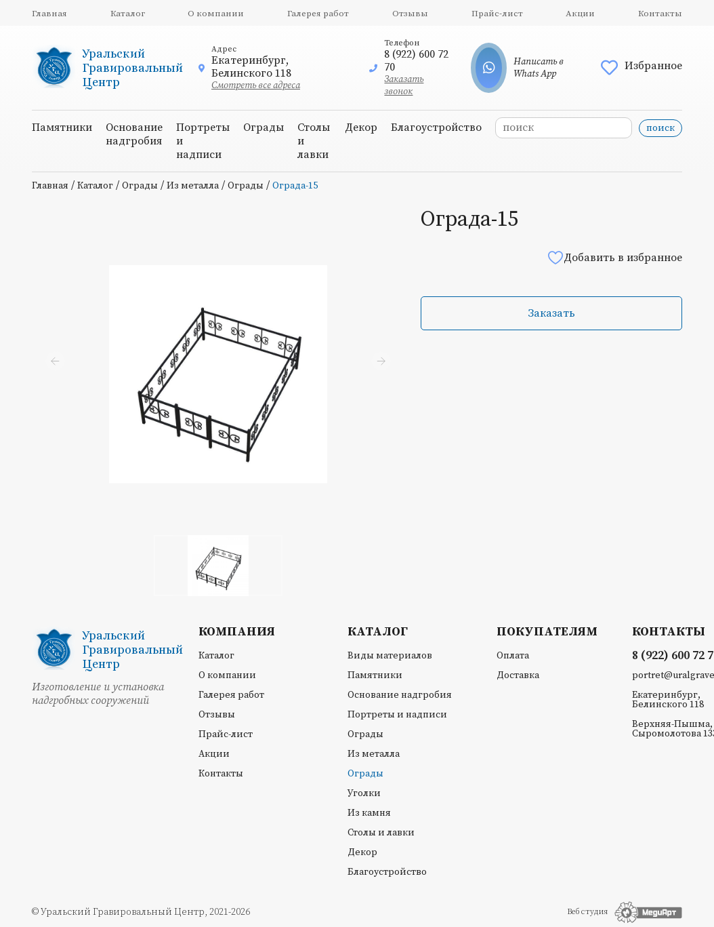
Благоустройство (436, 127)
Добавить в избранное (614, 257)
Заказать (551, 313)
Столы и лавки (381, 832)
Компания (236, 632)
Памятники (62, 127)
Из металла (193, 186)
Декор (361, 127)
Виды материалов (390, 655)
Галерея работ (318, 13)
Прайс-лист (497, 13)
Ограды (263, 127)
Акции (580, 13)
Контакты (660, 13)
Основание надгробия (134, 134)
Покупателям (547, 632)
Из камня (369, 813)
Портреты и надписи (397, 714)
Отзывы (410, 13)
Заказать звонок (403, 85)
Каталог (127, 13)
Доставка (518, 675)
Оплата (513, 655)
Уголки (364, 793)
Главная (49, 13)
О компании (216, 13)
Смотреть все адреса (255, 85)
